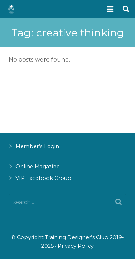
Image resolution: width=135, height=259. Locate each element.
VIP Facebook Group (43, 178)
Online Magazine (37, 166)
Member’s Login (37, 146)
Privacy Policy (76, 246)
